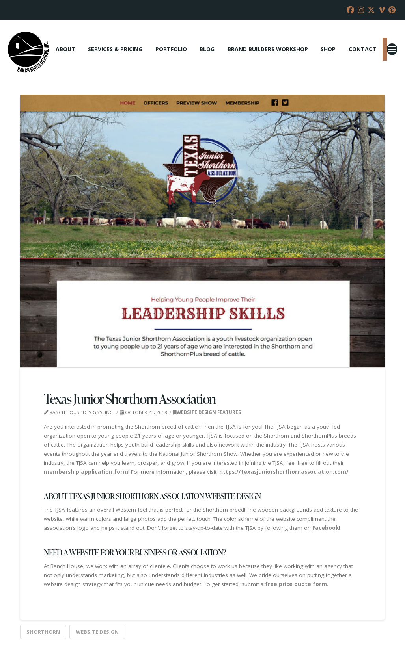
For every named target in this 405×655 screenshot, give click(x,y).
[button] (392, 49)
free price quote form (296, 584)
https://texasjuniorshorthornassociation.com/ (284, 471)
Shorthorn (43, 631)
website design (97, 631)
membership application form (86, 471)
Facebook (325, 527)
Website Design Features (207, 412)
